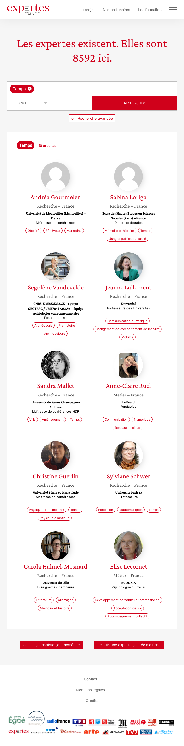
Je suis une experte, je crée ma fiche (129, 645)
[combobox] (92, 89)
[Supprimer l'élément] (30, 89)
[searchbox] (73, 89)
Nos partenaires (116, 9)
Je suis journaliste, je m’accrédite (51, 645)
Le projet (87, 9)
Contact (90, 679)
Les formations (150, 9)
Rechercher (134, 103)
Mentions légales (90, 690)
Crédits (92, 700)
